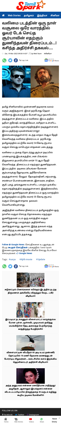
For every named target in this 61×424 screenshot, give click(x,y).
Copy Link (24, 60)
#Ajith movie (25, 259)
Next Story (54, 420)
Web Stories (14, 15)
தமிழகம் (29, 15)
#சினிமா (48, 54)
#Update (40, 259)
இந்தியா (42, 15)
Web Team (37, 54)
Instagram (33, 415)
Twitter (19, 415)
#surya (12, 259)
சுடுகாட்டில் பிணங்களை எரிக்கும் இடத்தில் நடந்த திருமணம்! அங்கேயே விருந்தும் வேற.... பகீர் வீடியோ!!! (30, 293)
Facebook (7, 415)
